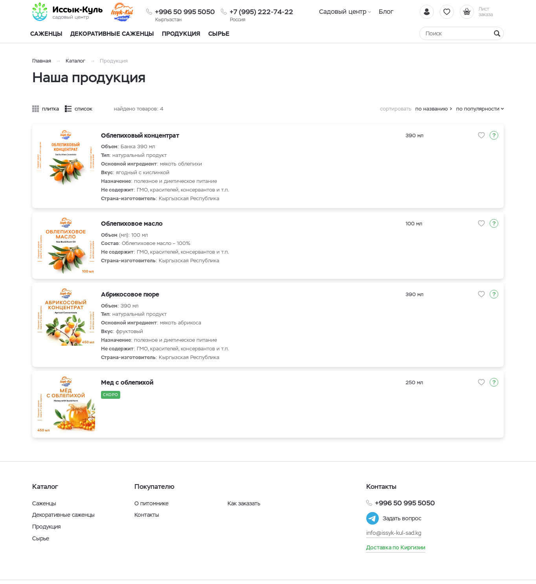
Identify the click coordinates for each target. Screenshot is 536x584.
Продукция (181, 33)
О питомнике (151, 503)
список (83, 108)
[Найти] (497, 33)
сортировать (395, 108)
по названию (431, 108)
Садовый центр (343, 11)
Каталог (75, 60)
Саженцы (44, 503)
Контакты (146, 514)
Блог (386, 11)
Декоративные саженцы (112, 33)
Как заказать (244, 503)
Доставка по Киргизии (395, 547)
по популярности (477, 108)
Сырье (40, 538)
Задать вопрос (402, 518)
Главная (41, 60)
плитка (50, 108)
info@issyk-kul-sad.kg (393, 532)
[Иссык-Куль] (67, 12)
